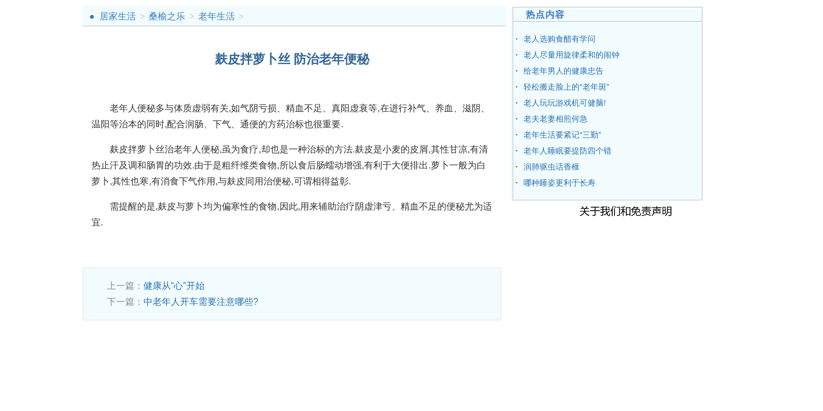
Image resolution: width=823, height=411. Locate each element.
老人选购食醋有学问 (560, 38)
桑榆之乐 (167, 16)
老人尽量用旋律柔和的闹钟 (572, 54)
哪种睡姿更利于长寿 (560, 182)
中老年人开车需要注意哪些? (200, 302)
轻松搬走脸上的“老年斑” (566, 86)
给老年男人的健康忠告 (564, 70)
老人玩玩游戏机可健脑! (565, 102)
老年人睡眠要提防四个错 (568, 150)
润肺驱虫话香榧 (552, 166)
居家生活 (117, 16)
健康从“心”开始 (174, 286)
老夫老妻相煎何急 (556, 118)
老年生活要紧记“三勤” (562, 134)
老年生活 (216, 16)
